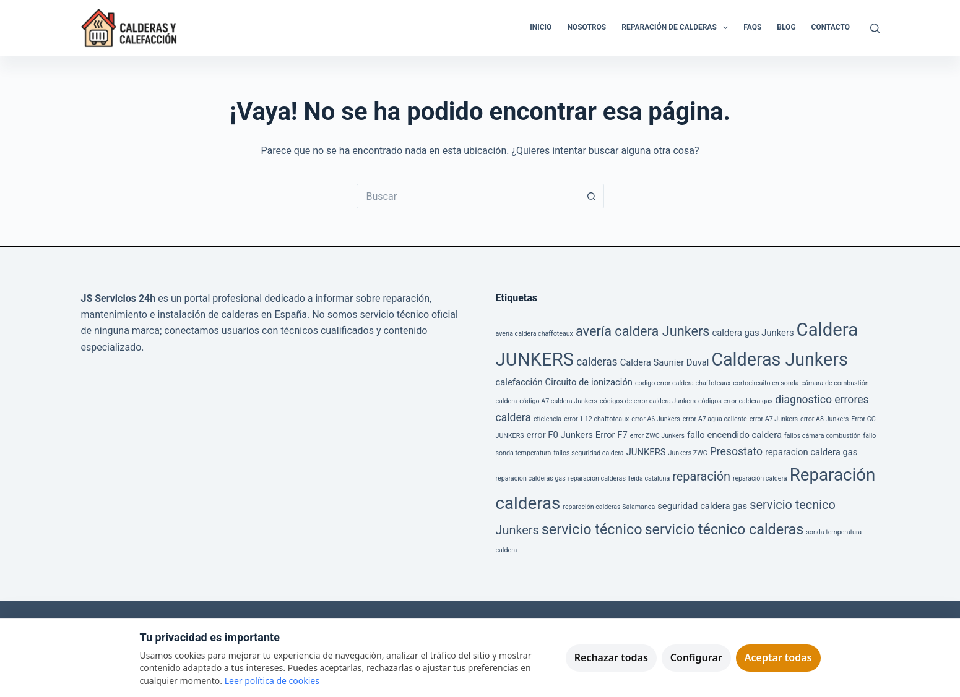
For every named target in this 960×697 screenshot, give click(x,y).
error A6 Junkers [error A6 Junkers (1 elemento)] (655, 419)
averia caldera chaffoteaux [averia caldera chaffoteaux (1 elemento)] (534, 334)
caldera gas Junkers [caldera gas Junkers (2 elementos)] (753, 332)
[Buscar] (875, 28)
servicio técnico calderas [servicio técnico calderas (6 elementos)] (724, 529)
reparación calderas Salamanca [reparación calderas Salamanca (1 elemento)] (609, 507)
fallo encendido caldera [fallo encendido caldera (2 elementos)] (734, 434)
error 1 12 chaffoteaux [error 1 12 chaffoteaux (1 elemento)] (596, 419)
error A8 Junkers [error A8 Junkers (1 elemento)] (824, 419)
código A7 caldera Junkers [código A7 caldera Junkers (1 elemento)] (558, 401)
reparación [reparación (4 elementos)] (701, 476)
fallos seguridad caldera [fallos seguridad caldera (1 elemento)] (588, 453)
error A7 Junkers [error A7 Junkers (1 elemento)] (774, 419)
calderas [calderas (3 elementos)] (597, 362)
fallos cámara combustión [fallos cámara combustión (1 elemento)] (822, 436)
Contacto (830, 27)
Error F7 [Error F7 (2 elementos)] (611, 434)
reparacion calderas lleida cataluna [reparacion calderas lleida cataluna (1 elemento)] (619, 478)
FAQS (752, 27)
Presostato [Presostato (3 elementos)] (736, 451)
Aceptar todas (778, 657)
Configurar (696, 657)
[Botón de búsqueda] (591, 196)
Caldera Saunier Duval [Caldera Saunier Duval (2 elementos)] (664, 362)
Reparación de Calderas (677, 27)
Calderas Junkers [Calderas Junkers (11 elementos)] (779, 359)
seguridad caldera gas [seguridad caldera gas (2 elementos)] (702, 505)
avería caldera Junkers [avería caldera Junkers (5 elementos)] (643, 331)
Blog (786, 27)
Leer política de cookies (272, 680)
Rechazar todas (611, 657)
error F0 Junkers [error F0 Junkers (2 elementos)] (560, 434)
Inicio (540, 27)
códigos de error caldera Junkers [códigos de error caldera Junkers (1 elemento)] (648, 401)
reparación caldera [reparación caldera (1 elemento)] (760, 478)
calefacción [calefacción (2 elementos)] (519, 382)
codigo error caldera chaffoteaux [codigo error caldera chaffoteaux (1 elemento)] (682, 383)
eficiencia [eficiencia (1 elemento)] (547, 419)
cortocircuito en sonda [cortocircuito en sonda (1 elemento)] (765, 383)
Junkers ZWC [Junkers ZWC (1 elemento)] (687, 453)
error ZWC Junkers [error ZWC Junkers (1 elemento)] (657, 436)
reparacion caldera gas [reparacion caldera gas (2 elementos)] (811, 452)
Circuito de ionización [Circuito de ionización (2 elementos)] (589, 382)
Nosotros (586, 27)
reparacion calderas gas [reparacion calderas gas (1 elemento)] (531, 478)
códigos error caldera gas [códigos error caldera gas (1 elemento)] (735, 401)
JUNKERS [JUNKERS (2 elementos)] (646, 452)
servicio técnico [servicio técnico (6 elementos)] (592, 529)
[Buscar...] (468, 196)
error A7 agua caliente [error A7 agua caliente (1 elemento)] (715, 419)
